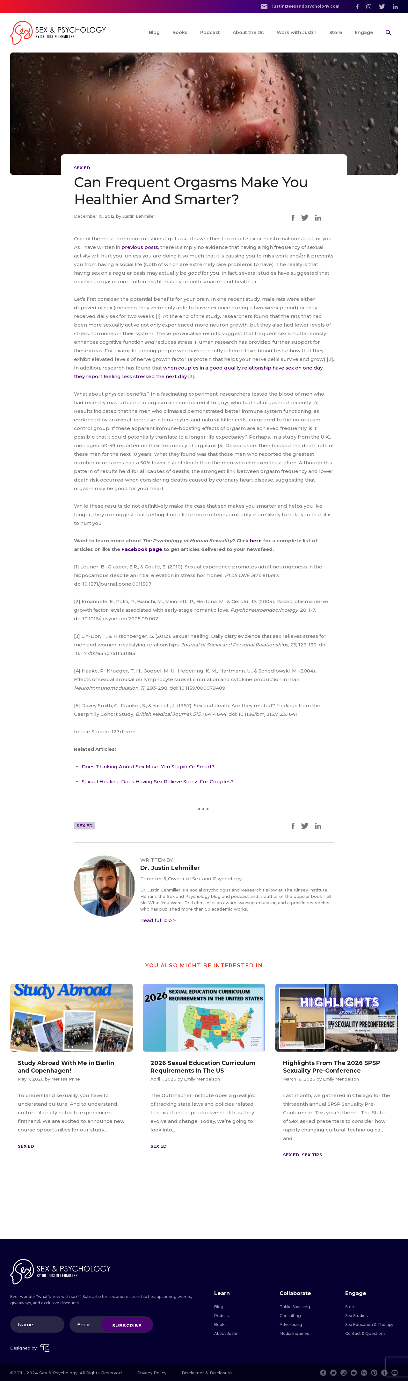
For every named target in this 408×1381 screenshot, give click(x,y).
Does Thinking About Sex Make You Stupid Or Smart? (148, 767)
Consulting (290, 1315)
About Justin (226, 1333)
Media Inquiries (294, 1333)
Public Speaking (295, 1306)
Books (179, 32)
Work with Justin (297, 32)
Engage (364, 32)
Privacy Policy (151, 1372)
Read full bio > (158, 920)
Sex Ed (82, 167)
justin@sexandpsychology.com (300, 6)
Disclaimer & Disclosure (207, 1372)
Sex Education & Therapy (369, 1324)
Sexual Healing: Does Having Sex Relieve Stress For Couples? (158, 782)
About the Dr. (248, 32)
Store (335, 32)
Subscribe (127, 1325)
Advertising (291, 1324)
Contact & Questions (365, 1333)
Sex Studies (356, 1315)
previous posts (139, 247)
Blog (154, 32)
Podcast (210, 32)
